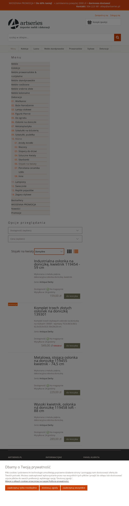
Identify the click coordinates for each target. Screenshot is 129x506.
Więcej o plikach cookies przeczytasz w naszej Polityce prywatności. (37, 481)
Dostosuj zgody (50, 487)
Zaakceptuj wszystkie (74, 487)
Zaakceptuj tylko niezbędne (22, 487)
